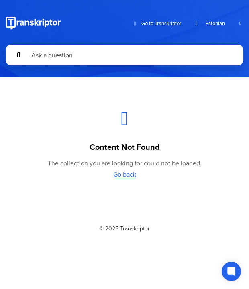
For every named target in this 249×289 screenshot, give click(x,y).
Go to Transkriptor (156, 23)
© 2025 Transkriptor (124, 228)
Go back (124, 174)
